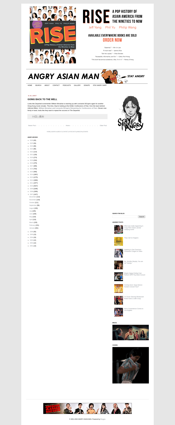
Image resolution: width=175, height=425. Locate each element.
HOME (30, 85)
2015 (32, 172)
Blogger (102, 419)
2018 (32, 163)
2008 (32, 191)
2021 (32, 154)
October (32, 202)
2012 (32, 180)
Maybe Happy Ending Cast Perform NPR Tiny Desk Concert (134, 274)
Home (68, 125)
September (33, 205)
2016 (32, 169)
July (30, 211)
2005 (32, 234)
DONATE (87, 85)
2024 (32, 146)
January (32, 228)
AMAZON (79, 131)
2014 (32, 174)
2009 (32, 189)
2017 (32, 166)
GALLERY (77, 85)
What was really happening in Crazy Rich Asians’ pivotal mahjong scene (133, 227)
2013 (32, 177)
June (31, 214)
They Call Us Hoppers (131, 238)
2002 (32, 243)
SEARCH (38, 85)
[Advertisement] (130, 172)
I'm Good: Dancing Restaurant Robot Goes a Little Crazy (134, 297)
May (30, 217)
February (32, 225)
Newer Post (32, 125)
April (31, 219)
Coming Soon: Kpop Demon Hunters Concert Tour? (133, 286)
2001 (32, 246)
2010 (32, 186)
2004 (32, 237)
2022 (32, 152)
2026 (32, 140)
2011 (32, 183)
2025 (32, 143)
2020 (32, 157)
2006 (32, 232)
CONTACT (56, 85)
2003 (32, 240)
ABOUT (46, 85)
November (32, 200)
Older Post (103, 125)
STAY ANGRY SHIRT (100, 85)
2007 (32, 194)
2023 (32, 149)
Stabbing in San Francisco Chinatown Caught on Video (133, 250)
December (32, 197)
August (31, 208)
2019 (32, 160)
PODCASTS (67, 85)
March (31, 222)
